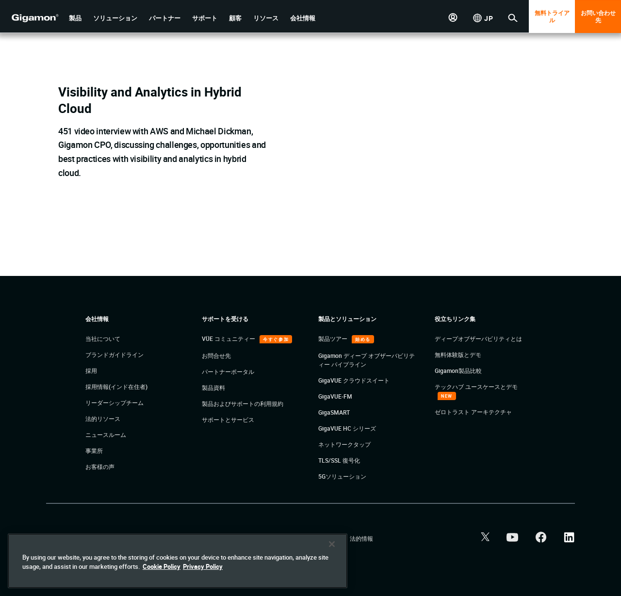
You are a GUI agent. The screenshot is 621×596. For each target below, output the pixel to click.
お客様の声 (99, 466)
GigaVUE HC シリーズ (347, 428)
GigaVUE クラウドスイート (354, 380)
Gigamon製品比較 (458, 370)
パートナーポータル (228, 371)
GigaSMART (334, 412)
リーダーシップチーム (114, 402)
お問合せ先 (216, 355)
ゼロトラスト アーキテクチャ (473, 412)
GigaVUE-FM (335, 396)
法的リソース (102, 418)
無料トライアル (552, 16)
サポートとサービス (228, 419)
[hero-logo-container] (31, 17)
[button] (75, 18)
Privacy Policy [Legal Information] (203, 566)
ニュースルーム (105, 434)
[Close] (332, 544)
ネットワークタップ (344, 444)
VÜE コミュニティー (229, 338)
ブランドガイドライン (114, 354)
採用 (91, 370)
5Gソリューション (342, 476)
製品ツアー (333, 338)
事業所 (94, 450)
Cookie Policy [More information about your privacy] (161, 566)
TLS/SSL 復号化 (339, 460)
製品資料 (213, 387)
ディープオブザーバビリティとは (478, 338)
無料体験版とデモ (458, 354)
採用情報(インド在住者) (116, 386)
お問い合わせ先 (598, 16)
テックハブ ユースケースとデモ (476, 386)
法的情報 (361, 538)
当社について (102, 338)
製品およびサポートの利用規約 (242, 403)
